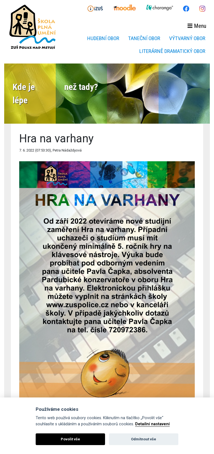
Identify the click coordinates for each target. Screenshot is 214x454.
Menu (197, 26)
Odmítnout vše (143, 439)
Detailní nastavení (152, 424)
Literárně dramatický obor (172, 51)
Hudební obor (103, 38)
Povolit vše (70, 439)
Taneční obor (144, 38)
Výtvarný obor (187, 38)
